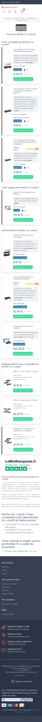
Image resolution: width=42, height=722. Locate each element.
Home (8, 18)
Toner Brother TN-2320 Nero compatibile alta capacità (24, 50)
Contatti (4, 570)
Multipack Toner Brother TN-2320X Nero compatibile (24, 430)
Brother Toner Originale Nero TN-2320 (24, 193)
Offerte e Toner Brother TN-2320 (25, 371)
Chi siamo (5, 567)
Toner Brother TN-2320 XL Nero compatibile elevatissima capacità (25, 91)
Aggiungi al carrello (23, 79)
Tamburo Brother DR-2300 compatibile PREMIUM (23, 278)
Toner (16, 18)
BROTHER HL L (32, 18)
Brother (22, 18)
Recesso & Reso (8, 594)
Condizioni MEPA (8, 614)
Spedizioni (5, 590)
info (37, 149)
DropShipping (20, 675)
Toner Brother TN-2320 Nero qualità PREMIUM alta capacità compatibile (24, 142)
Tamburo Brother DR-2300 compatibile (23, 236)
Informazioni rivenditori (10, 604)
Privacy (4, 573)
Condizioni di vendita (9, 584)
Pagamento (6, 587)
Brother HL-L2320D (22, 20)
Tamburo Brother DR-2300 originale (23, 327)
